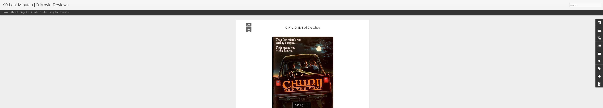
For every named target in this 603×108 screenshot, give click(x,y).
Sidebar (43, 12)
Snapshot (53, 12)
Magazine (24, 12)
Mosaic (34, 12)
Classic (5, 12)
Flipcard (14, 12)
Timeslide (64, 12)
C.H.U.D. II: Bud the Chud (302, 27)
